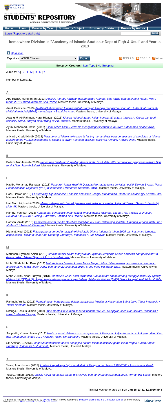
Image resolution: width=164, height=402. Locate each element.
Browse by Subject (72, 28)
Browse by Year (43, 28)
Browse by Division (102, 28)
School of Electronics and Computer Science (101, 399)
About (22, 28)
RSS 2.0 (128, 58)
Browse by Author (133, 28)
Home (9, 28)
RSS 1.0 (145, 58)
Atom (159, 58)
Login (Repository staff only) (22, 33)
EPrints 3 (48, 399)
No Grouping (106, 65)
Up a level (17, 53)
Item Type (89, 65)
